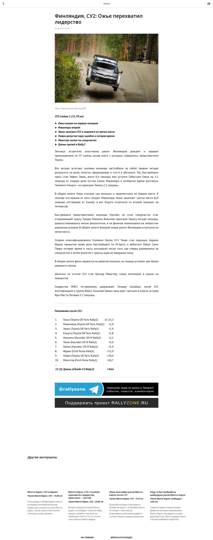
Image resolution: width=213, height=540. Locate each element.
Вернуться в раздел (121, 537)
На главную (87, 537)
